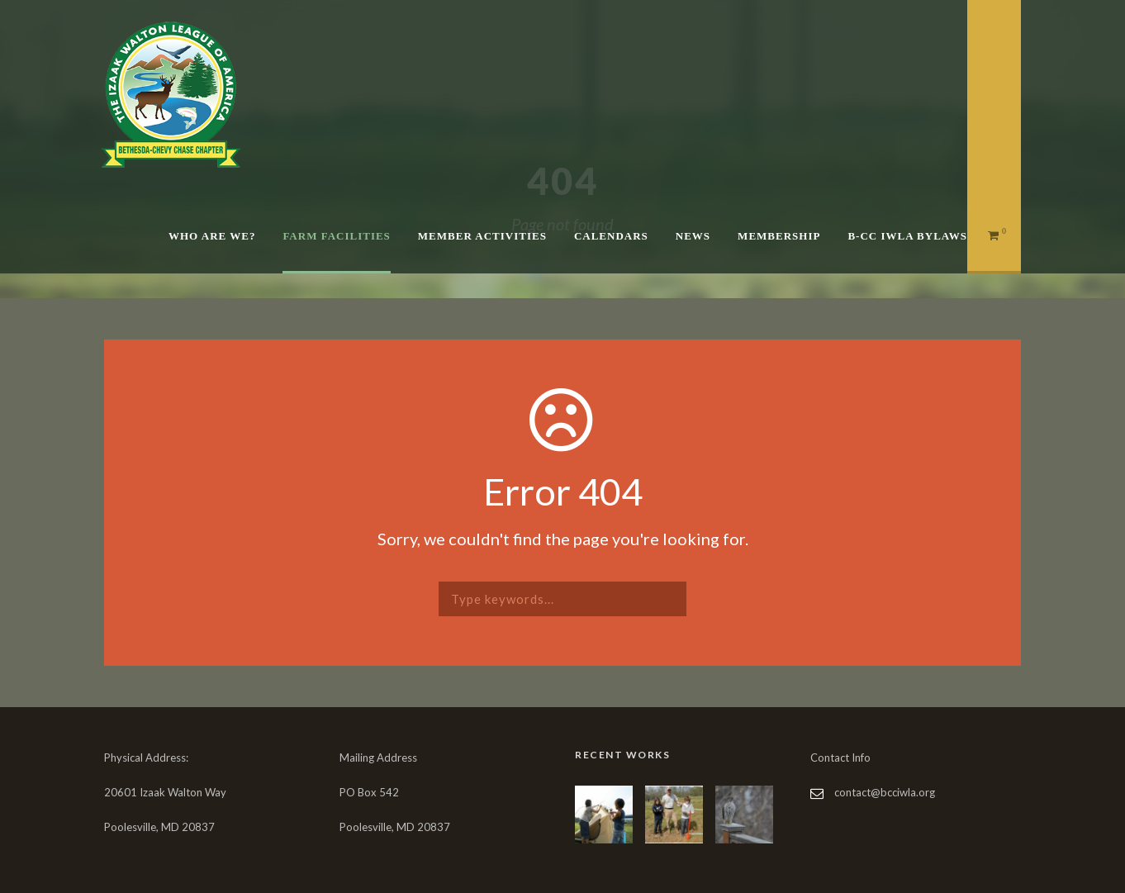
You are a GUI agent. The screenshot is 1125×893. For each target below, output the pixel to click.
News (693, 236)
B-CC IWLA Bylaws (907, 236)
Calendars (611, 236)
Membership (779, 236)
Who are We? (212, 236)
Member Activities (482, 236)
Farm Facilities (336, 236)
